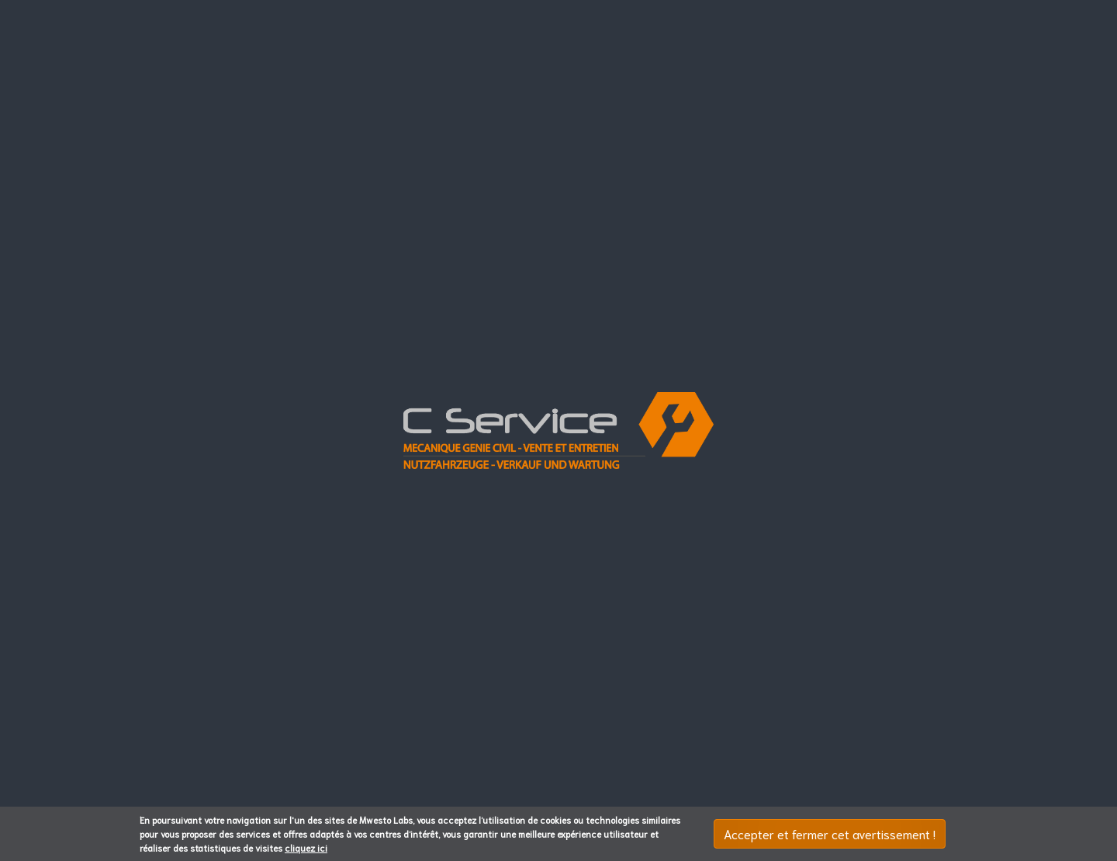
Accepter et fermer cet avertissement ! (829, 833)
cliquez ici (306, 847)
